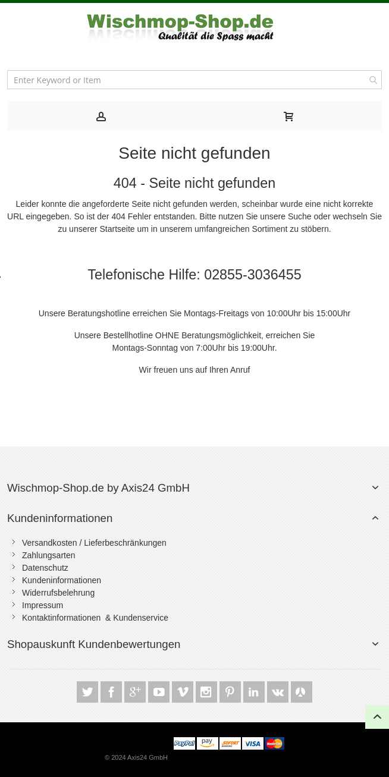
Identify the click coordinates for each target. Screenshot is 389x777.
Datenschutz (45, 567)
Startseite (116, 229)
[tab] (100, 116)
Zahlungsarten (49, 555)
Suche (300, 216)
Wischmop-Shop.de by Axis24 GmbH (98, 488)
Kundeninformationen (59, 518)
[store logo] (194, 27)
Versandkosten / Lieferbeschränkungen (94, 543)
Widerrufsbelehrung (58, 592)
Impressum (42, 605)
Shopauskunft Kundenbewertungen (93, 644)
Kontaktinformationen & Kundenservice (95, 617)
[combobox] (194, 79)
